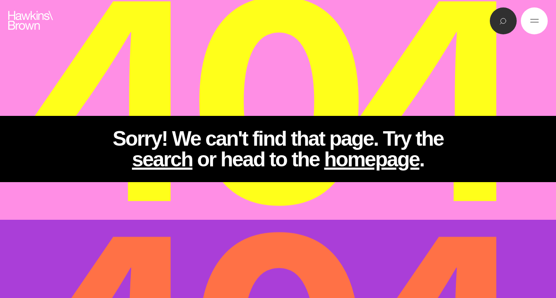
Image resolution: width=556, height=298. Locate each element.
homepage (371, 159)
